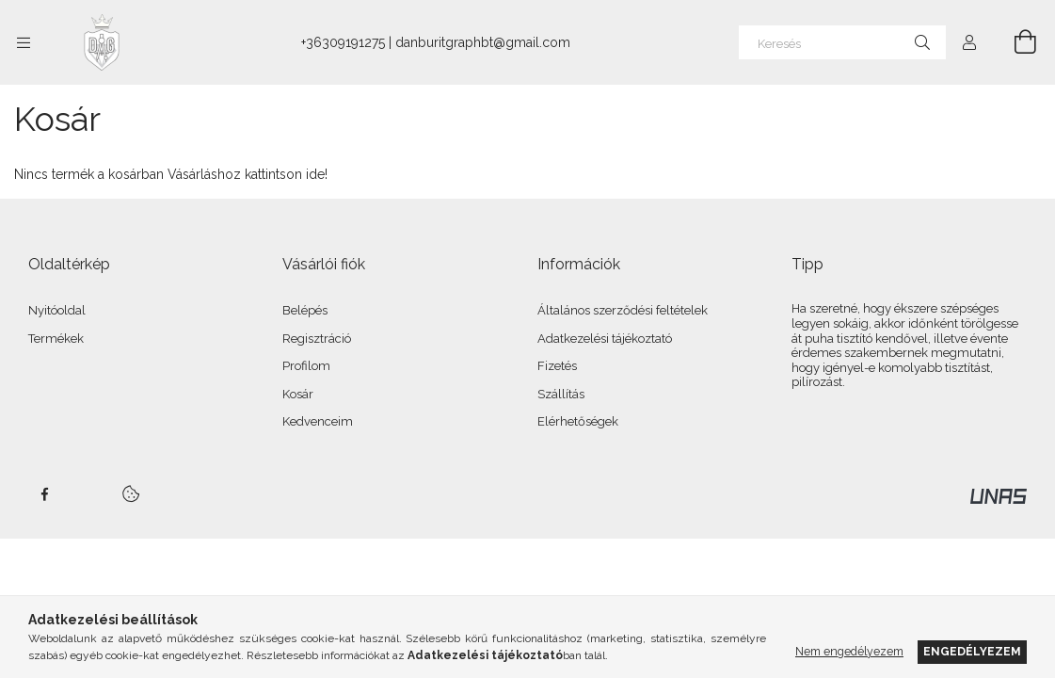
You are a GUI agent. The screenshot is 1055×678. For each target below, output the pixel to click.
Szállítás (560, 394)
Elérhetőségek (577, 421)
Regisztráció (316, 338)
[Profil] (969, 42)
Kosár (297, 394)
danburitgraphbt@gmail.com (482, 42)
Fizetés (557, 366)
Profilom (306, 366)
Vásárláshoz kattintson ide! (248, 174)
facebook (44, 494)
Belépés (305, 310)
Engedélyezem (972, 651)
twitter (86, 494)
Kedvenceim (317, 421)
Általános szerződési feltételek (622, 310)
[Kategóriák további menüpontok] (23, 42)
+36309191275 (343, 42)
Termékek (56, 338)
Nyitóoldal (57, 310)
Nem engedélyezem (849, 651)
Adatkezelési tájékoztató (604, 338)
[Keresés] (842, 42)
